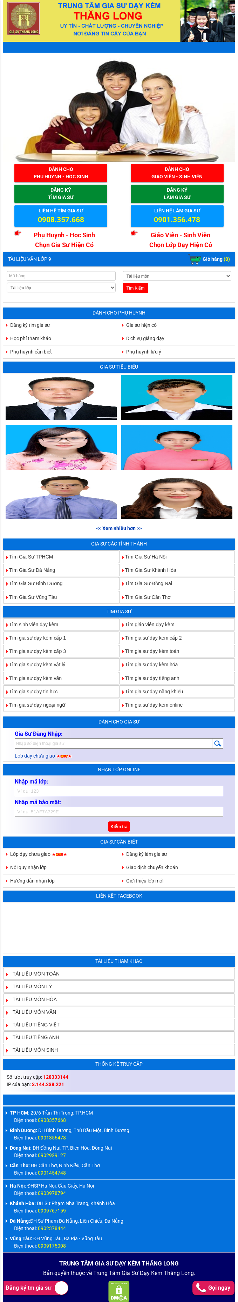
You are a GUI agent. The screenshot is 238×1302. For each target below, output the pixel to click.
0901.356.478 (177, 220)
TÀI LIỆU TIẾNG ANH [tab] (33, 1037)
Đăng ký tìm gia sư (30, 325)
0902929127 (52, 1155)
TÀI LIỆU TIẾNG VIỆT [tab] (33, 1024)
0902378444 (52, 1228)
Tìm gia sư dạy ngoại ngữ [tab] (34, 705)
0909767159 (52, 1211)
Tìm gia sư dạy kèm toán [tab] (149, 651)
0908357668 (52, 1120)
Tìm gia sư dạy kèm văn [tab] (33, 678)
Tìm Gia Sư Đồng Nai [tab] (146, 583)
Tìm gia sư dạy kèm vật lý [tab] (34, 664)
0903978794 (52, 1193)
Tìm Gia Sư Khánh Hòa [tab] (148, 570)
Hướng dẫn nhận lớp (32, 881)
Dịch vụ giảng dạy (145, 338)
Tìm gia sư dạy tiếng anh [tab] (149, 678)
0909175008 (52, 1246)
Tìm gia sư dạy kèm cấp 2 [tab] (151, 638)
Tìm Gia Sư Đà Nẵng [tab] (29, 570)
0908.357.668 (61, 220)
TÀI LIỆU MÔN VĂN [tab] (31, 1011)
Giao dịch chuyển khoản (152, 867)
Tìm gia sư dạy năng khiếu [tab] (151, 691)
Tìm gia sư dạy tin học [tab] (31, 691)
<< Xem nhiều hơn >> (119, 528)
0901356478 (52, 1138)
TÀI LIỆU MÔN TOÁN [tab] (33, 974)
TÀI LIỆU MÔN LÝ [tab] (29, 986)
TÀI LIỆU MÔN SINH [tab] (32, 1050)
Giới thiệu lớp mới (144, 881)
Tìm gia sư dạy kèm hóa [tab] (149, 664)
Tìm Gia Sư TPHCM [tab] (28, 557)
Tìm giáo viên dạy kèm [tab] (147, 624)
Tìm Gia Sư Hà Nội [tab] (143, 557)
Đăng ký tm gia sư (37, 1288)
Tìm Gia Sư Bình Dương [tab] (33, 583)
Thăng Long (179, 1273)
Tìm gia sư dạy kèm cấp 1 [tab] (35, 638)
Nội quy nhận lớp (28, 867)
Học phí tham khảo (30, 338)
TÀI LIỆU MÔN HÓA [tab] (32, 999)
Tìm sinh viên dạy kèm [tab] (31, 624)
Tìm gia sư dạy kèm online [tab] (151, 705)
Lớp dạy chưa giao (43, 756)
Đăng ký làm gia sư (146, 854)
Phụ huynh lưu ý (143, 352)
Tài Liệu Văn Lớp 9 (29, 259)
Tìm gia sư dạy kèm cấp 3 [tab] (35, 651)
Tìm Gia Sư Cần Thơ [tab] (145, 597)
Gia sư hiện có (141, 325)
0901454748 (52, 1173)
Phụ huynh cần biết (31, 352)
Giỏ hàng (209, 259)
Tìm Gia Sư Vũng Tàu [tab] (30, 597)
